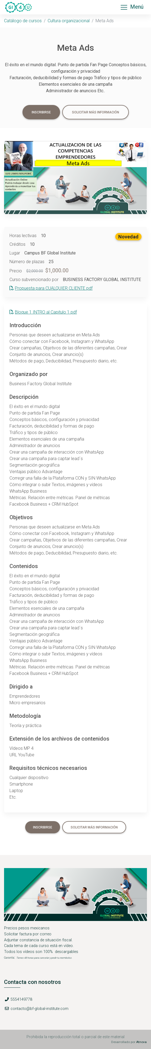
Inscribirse (41, 112)
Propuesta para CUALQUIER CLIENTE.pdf (51, 288)
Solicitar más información (95, 112)
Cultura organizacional (69, 20)
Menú (131, 7)
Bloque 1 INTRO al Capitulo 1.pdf (43, 312)
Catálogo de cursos (23, 20)
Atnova (141, 1042)
